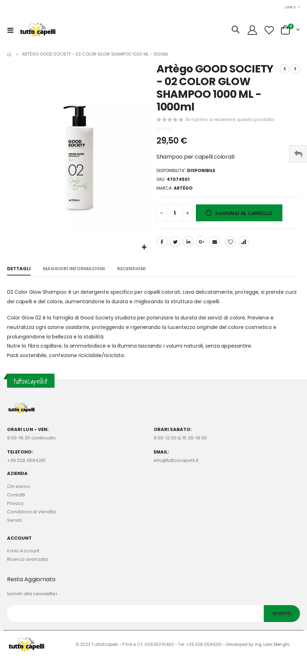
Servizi (14, 521)
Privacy (15, 504)
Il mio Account (23, 551)
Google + (201, 245)
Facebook (162, 245)
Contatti (16, 496)
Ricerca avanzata (27, 560)
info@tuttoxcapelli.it (176, 461)
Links (290, 7)
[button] (144, 247)
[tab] (19, 271)
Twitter (175, 245)
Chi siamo (18, 487)
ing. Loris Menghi (272, 646)
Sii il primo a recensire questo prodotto (229, 119)
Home (9, 54)
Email (214, 245)
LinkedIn (188, 245)
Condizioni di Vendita (31, 512)
